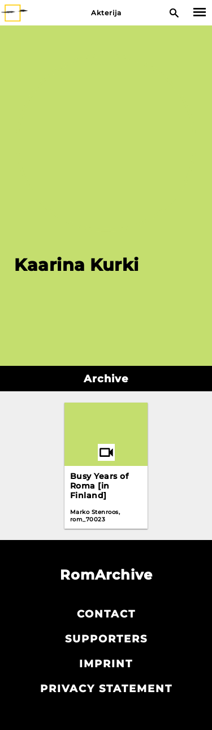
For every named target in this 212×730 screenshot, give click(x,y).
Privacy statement (106, 689)
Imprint (106, 664)
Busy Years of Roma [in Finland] (99, 485)
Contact (106, 614)
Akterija (106, 12)
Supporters (106, 639)
